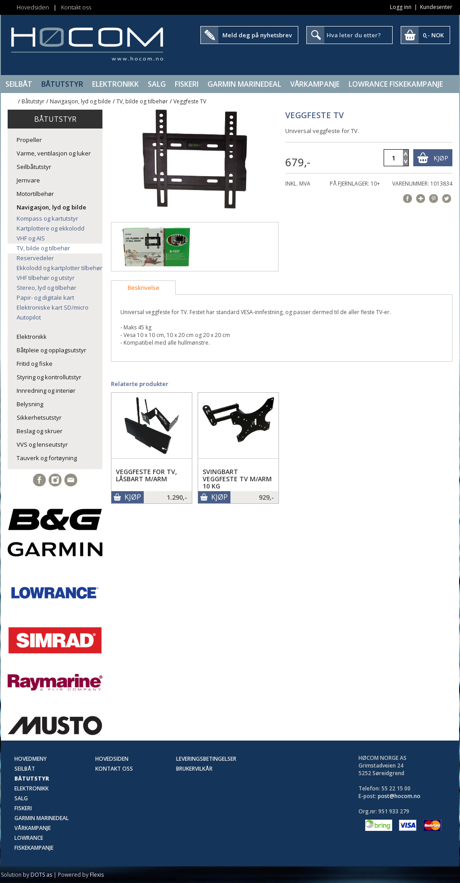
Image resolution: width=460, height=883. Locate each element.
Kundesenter (436, 7)
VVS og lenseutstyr (42, 444)
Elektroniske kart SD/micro (52, 307)
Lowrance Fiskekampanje (396, 84)
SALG (157, 84)
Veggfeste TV (189, 101)
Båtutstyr (62, 84)
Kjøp (440, 158)
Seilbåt (18, 84)
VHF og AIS (31, 238)
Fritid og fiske (35, 363)
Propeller (29, 140)
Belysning (30, 404)
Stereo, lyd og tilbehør (46, 288)
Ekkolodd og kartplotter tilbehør (59, 268)
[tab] (143, 287)
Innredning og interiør (46, 390)
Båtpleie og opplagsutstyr (51, 350)
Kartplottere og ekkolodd (50, 228)
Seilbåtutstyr (34, 167)
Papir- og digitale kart (45, 297)
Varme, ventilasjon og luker (54, 153)
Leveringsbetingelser (206, 759)
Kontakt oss (76, 7)
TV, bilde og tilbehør (142, 101)
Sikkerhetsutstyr (39, 417)
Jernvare (28, 180)
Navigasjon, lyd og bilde (80, 101)
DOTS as (41, 875)
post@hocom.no (399, 796)
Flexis (97, 875)
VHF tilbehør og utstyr (46, 278)
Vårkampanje (315, 84)
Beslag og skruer (39, 431)
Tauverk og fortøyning (47, 458)
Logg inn (400, 7)
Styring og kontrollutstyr (49, 377)
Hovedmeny (30, 759)
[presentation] (143, 287)
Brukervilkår (194, 768)
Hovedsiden (33, 7)
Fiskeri (187, 84)
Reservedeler (35, 258)
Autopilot (29, 317)
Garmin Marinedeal (244, 84)
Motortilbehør (35, 194)
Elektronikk (115, 84)
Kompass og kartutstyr (47, 218)
